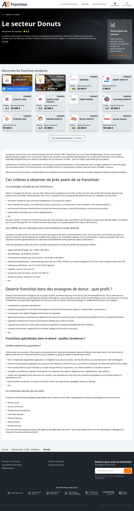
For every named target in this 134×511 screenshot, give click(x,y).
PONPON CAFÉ (19, 119)
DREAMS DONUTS (54, 119)
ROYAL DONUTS (87, 119)
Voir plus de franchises (67, 138)
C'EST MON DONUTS (122, 99)
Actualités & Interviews (12, 465)
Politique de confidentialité (27, 505)
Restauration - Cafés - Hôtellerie (26, 449)
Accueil (5, 449)
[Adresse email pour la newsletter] (109, 470)
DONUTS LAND (20, 99)
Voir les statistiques (118, 55)
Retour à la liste (11, 14)
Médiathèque (8, 468)
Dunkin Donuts (120, 119)
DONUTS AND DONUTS (52, 100)
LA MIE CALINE (20, 79)
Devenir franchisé (56, 461)
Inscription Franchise (80, 505)
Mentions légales (8, 505)
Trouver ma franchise (11, 461)
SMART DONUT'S (120, 79)
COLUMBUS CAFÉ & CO (55, 81)
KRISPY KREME (86, 99)
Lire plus (5, 41)
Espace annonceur (56, 465)
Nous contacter (64, 505)
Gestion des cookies (47, 505)
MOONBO (84, 79)
